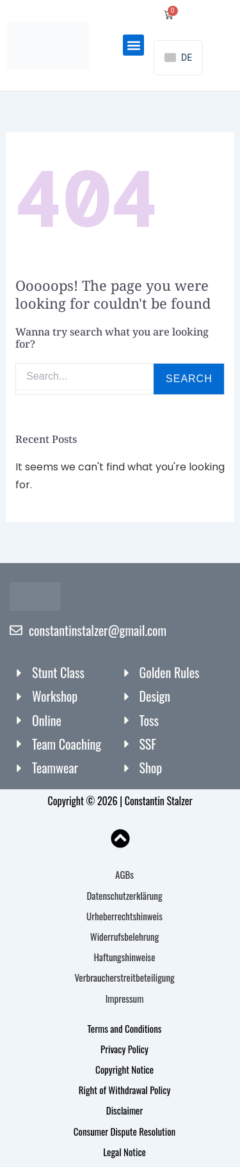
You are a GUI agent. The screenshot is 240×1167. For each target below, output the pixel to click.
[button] (133, 45)
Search (189, 378)
